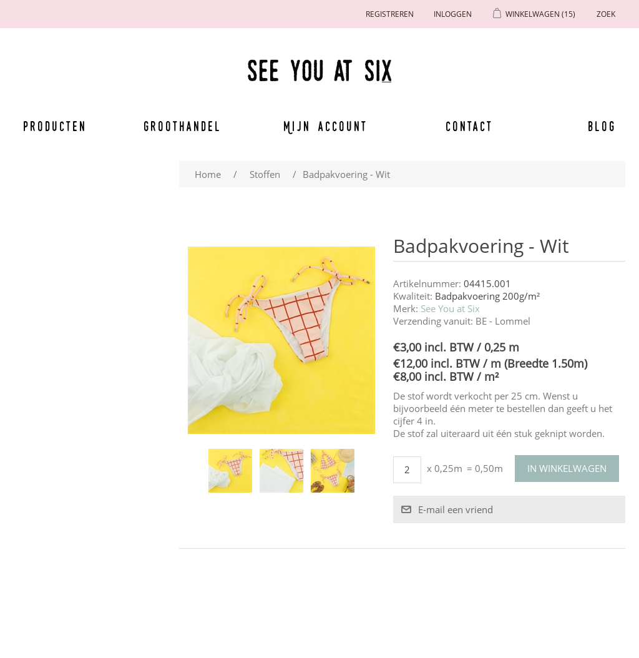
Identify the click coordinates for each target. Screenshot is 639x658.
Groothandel (183, 126)
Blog (602, 126)
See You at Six (450, 308)
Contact (470, 126)
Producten (55, 126)
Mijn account (325, 126)
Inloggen (453, 14)
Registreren (390, 14)
